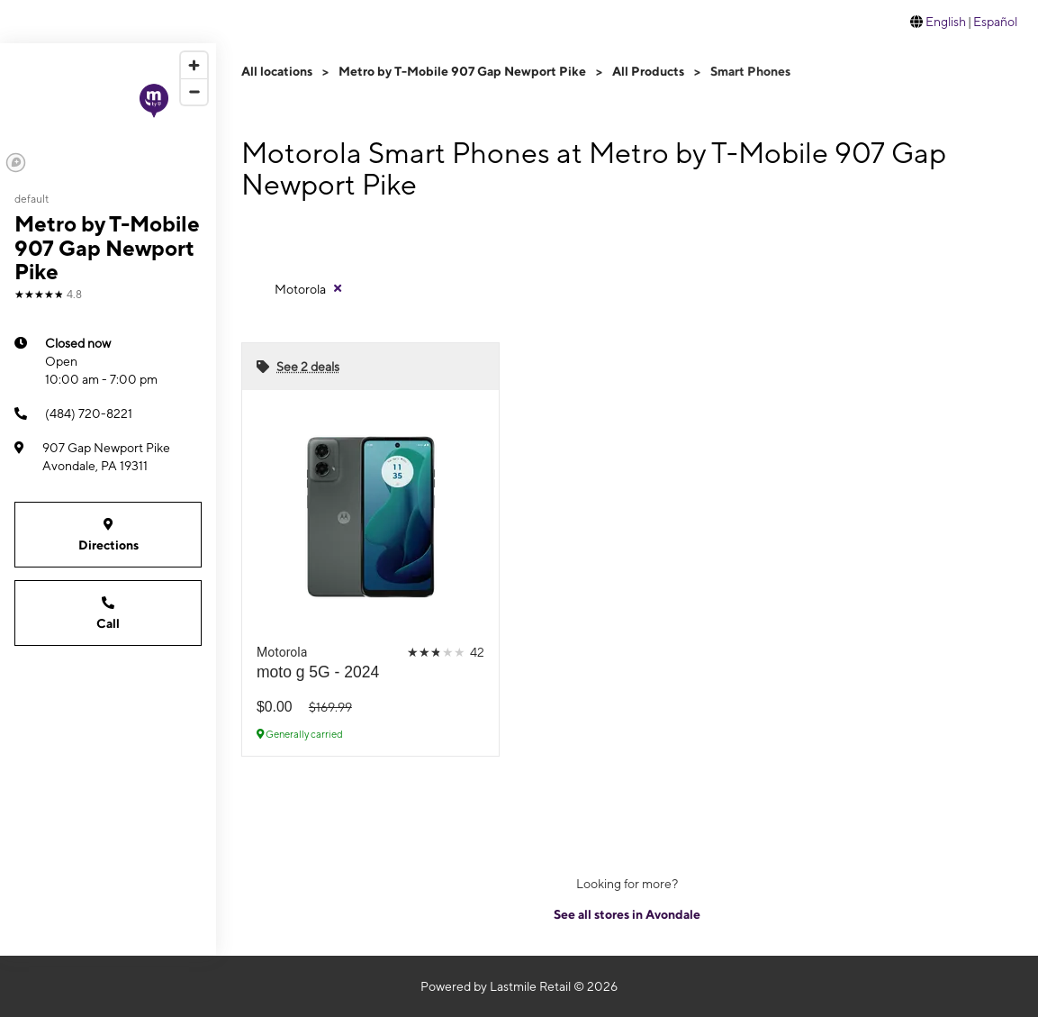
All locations (276, 71)
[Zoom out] (194, 91)
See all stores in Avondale (627, 914)
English (945, 21)
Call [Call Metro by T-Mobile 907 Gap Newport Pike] (108, 612)
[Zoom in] (194, 65)
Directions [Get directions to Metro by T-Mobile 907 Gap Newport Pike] (108, 533)
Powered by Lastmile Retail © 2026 (519, 986)
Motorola (300, 289)
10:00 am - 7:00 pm (101, 360)
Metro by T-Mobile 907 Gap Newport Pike (462, 71)
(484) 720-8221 (73, 413)
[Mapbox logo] (15, 162)
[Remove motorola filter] (309, 288)
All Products (648, 71)
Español (995, 21)
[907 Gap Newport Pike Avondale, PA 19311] (108, 457)
